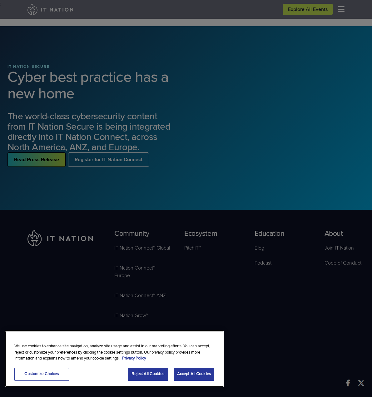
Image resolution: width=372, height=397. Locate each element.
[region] (114, 359)
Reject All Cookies (147, 373)
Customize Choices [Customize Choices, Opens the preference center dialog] (41, 373)
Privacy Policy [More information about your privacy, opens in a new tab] (134, 358)
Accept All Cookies (194, 373)
